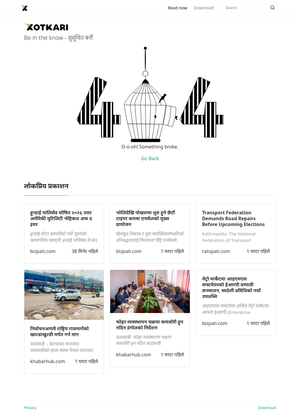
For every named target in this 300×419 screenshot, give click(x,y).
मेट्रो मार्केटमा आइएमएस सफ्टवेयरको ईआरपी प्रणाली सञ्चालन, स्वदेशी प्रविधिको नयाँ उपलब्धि (231, 288)
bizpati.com (43, 251)
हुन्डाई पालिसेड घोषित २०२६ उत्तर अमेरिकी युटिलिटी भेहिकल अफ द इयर (61, 218)
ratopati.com (216, 251)
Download (204, 8)
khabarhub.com (47, 361)
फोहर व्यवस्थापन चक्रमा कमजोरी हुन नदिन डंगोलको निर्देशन (149, 325)
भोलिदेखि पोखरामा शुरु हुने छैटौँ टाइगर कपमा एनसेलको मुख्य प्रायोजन (145, 218)
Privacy (30, 407)
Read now (179, 7)
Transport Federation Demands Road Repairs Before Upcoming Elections (233, 218)
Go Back (150, 158)
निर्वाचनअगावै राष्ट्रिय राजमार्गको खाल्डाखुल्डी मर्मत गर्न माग (59, 331)
